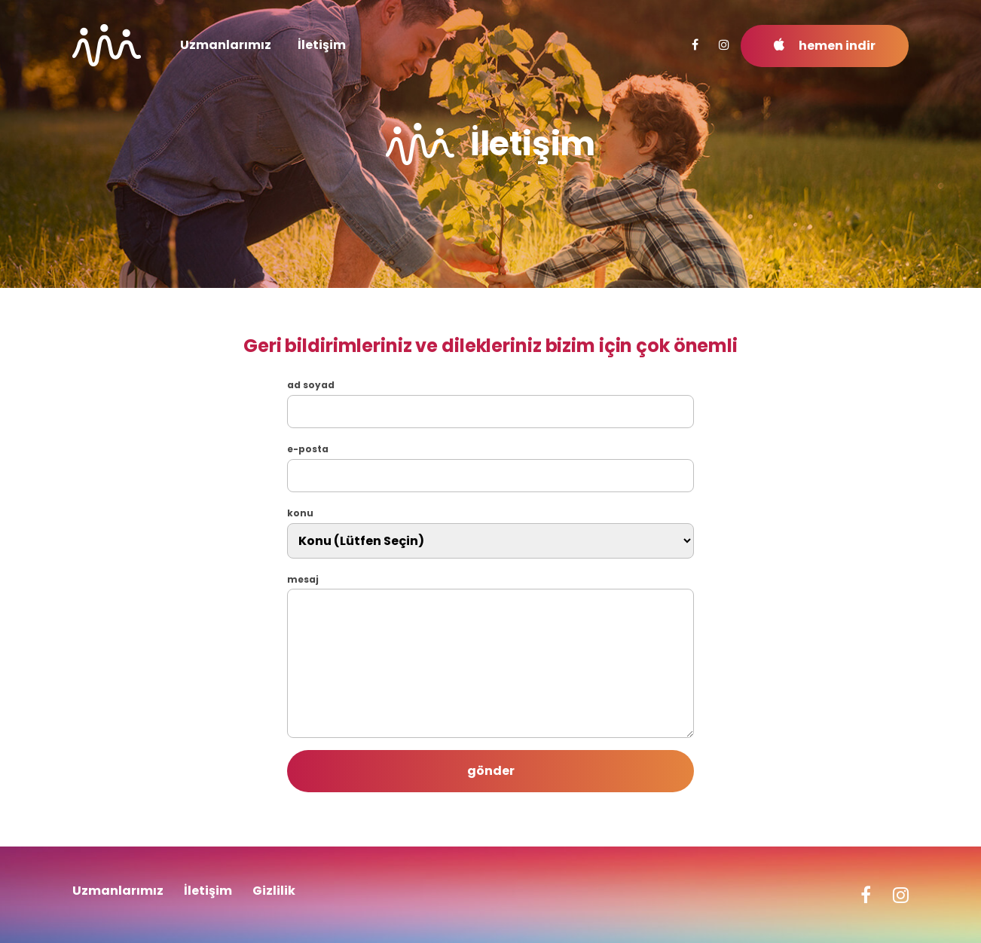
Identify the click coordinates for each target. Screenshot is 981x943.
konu (300, 513)
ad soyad (311, 385)
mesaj (303, 580)
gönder (491, 770)
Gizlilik (273, 890)
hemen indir (825, 45)
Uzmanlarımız (225, 45)
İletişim (322, 45)
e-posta (308, 449)
